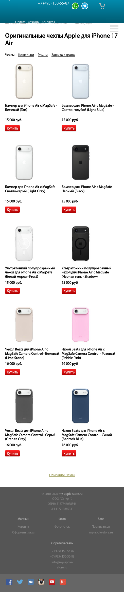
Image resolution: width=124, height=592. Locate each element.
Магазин (23, 519)
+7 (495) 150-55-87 (62, 551)
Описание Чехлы (62, 475)
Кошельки (26, 55)
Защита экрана (63, 55)
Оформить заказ (23, 532)
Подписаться (101, 526)
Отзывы (33, 22)
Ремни (43, 55)
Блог (101, 519)
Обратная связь (62, 543)
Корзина (23, 526)
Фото (62, 519)
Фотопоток (62, 526)
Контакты (48, 22)
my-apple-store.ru (70, 494)
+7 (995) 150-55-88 (62, 556)
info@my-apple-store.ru (62, 565)
